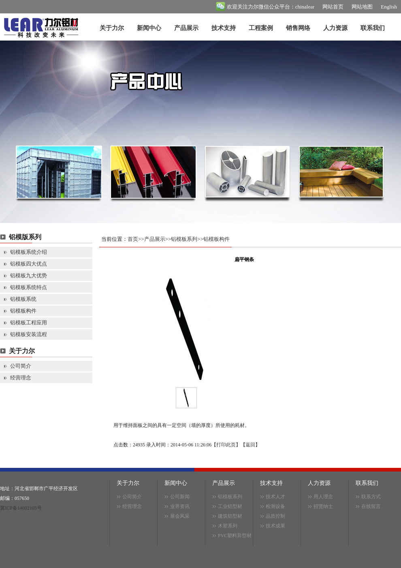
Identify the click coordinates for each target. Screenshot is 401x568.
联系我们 (372, 28)
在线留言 (371, 506)
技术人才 (275, 496)
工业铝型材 (230, 506)
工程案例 (261, 28)
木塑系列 (227, 526)
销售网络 (298, 28)
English (389, 7)
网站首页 (332, 7)
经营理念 (20, 378)
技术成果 (275, 526)
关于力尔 (112, 28)
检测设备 (275, 506)
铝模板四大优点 (28, 264)
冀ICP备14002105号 (21, 508)
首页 (133, 239)
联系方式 (371, 496)
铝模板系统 (23, 299)
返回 (250, 445)
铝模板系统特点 (28, 287)
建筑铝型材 (230, 516)
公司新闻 (180, 496)
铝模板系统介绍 (28, 252)
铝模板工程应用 (28, 322)
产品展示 (186, 28)
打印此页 (226, 445)
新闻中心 (149, 28)
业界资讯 (180, 506)
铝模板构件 (23, 311)
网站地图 (362, 7)
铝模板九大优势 (28, 275)
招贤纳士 (323, 506)
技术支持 (223, 28)
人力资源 (335, 28)
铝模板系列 (184, 239)
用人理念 (323, 496)
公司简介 (20, 366)
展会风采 (180, 516)
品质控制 (275, 516)
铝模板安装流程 (28, 334)
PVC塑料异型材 (235, 535)
